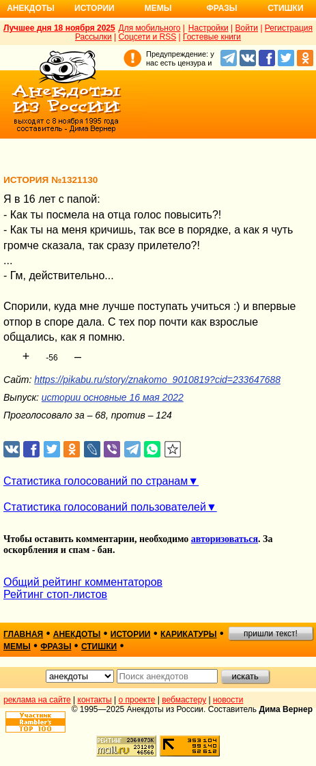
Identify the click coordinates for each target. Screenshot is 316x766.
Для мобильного (150, 28)
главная (23, 634)
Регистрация (289, 28)
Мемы (158, 8)
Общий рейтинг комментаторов (82, 582)
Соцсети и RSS (148, 37)
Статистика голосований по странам (95, 481)
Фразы (221, 8)
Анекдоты (31, 8)
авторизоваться (224, 539)
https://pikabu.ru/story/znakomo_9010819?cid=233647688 (157, 379)
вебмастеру (184, 700)
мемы (17, 646)
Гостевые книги (212, 37)
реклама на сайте (37, 700)
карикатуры (188, 634)
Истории (94, 8)
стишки (99, 646)
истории (131, 634)
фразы (55, 646)
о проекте (137, 700)
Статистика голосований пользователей (104, 507)
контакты (95, 700)
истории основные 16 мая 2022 (113, 397)
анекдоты (77, 634)
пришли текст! (271, 633)
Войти (246, 28)
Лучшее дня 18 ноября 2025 (59, 28)
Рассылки (93, 37)
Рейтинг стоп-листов (55, 594)
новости (228, 700)
